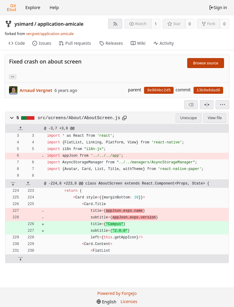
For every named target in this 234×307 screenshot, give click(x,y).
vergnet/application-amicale (50, 33)
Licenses (128, 301)
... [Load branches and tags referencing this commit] (12, 76)
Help (54, 7)
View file (215, 117)
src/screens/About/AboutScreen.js (79, 118)
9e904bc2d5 (159, 90)
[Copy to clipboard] (124, 118)
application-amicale (60, 24)
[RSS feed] (115, 24)
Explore (32, 7)
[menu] (222, 104)
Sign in (218, 7)
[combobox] (191, 104)
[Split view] (206, 104)
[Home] (11, 7)
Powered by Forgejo (116, 293)
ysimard (24, 24)
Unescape (188, 117)
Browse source (205, 63)
